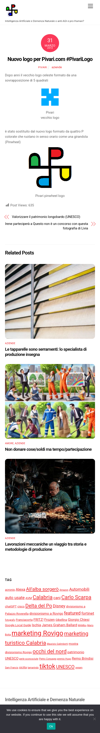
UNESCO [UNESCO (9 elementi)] (65, 667)
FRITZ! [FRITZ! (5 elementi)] (38, 620)
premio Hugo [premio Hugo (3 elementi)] (64, 658)
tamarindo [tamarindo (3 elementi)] (33, 667)
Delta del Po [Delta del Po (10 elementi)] (38, 606)
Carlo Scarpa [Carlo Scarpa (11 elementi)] (76, 597)
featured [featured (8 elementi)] (72, 613)
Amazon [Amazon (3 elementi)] (64, 589)
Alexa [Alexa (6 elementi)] (20, 589)
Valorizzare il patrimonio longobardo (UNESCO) (46, 217)
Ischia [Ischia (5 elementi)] (36, 625)
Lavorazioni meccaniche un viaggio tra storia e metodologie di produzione (45, 547)
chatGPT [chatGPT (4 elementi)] (11, 606)
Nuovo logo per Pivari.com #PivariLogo (50, 59)
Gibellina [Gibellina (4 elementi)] (61, 619)
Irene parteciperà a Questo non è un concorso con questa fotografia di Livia (46, 226)
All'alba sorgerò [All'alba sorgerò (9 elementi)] (42, 589)
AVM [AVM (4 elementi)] (28, 598)
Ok (51, 726)
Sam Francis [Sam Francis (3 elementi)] (11, 667)
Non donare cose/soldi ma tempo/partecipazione (48, 449)
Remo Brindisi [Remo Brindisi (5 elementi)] (82, 658)
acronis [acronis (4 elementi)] (10, 589)
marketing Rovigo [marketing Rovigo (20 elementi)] (37, 633)
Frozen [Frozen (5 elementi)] (49, 620)
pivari (42, 67)
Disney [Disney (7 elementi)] (59, 606)
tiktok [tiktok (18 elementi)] (47, 666)
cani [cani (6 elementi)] (57, 597)
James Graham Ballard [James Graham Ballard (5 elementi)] (59, 625)
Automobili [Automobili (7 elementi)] (79, 589)
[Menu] (90, 6)
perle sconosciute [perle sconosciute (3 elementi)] (28, 658)
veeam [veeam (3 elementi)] (78, 667)
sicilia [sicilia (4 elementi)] (23, 667)
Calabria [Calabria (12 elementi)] (43, 597)
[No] (94, 719)
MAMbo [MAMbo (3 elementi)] (82, 625)
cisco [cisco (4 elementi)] (21, 606)
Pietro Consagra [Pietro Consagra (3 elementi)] (47, 658)
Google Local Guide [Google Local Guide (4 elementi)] (18, 625)
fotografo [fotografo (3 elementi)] (10, 620)
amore (9, 443)
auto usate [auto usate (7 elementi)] (15, 597)
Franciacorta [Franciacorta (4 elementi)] (24, 619)
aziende (57, 67)
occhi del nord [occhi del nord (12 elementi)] (50, 651)
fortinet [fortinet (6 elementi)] (87, 613)
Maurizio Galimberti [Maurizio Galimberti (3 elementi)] (57, 643)
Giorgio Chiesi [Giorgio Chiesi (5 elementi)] (79, 620)
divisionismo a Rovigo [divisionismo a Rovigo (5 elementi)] (46, 614)
